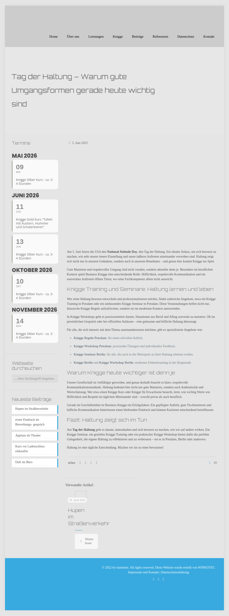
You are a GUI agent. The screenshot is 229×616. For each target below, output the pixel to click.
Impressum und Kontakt (143, 572)
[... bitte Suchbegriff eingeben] (35, 378)
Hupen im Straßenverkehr (31, 408)
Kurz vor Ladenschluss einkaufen (30, 449)
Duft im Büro (23, 462)
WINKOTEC (206, 567)
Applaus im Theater (28, 435)
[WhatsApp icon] (154, 579)
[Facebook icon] (158, 579)
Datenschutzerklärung (175, 572)
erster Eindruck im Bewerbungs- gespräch (29, 422)
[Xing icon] (163, 579)
